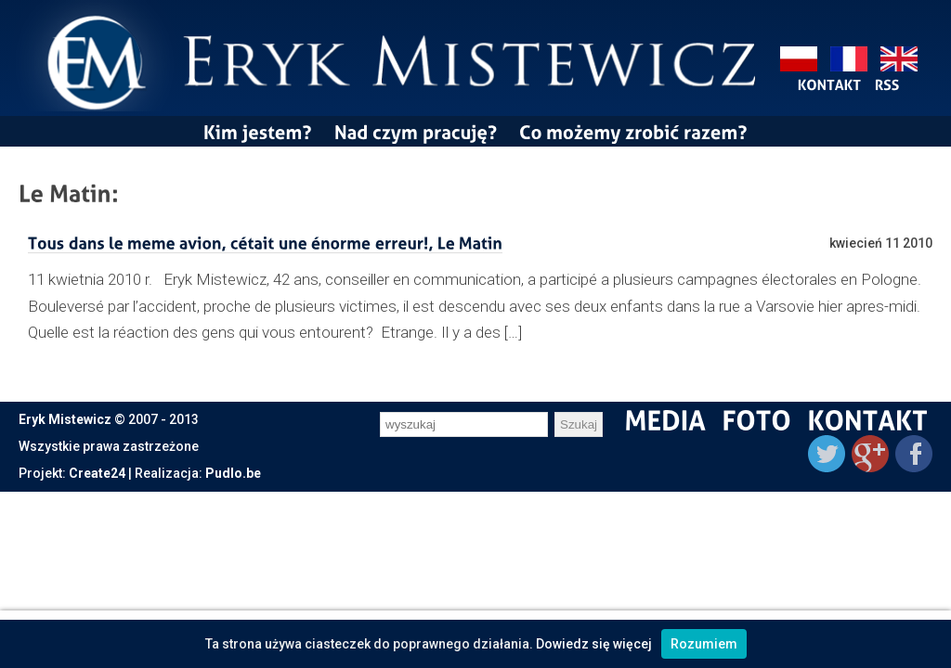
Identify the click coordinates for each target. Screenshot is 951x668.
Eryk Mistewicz (65, 419)
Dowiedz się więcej (594, 643)
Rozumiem (704, 643)
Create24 (97, 473)
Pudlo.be (233, 473)
